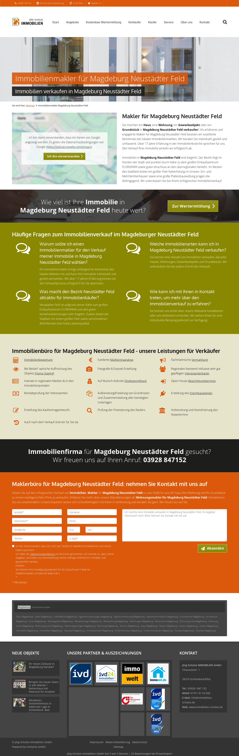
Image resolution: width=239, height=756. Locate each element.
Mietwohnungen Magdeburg (88, 621)
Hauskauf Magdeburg (74, 630)
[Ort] (101, 530)
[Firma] (92, 521)
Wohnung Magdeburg (107, 625)
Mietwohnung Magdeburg (115, 621)
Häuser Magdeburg (168, 625)
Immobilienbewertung (38, 360)
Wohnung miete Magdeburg (193, 621)
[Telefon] (37, 538)
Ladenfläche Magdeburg (65, 616)
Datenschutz (139, 742)
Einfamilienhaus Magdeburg (128, 630)
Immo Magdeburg (37, 621)
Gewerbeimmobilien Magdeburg (162, 616)
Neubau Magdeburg (184, 630)
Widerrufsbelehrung (118, 742)
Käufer (152, 22)
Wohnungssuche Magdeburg (49, 625)
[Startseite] (27, 21)
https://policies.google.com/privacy (69, 147)
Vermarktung (200, 360)
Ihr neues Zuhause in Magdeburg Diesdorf (41, 665)
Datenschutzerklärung (42, 554)
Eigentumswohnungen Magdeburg (95, 616)
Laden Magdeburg (43, 616)
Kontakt (205, 22)
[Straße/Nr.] (37, 530)
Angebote (72, 22)
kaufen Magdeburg (189, 625)
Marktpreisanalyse (121, 360)
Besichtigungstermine (202, 381)
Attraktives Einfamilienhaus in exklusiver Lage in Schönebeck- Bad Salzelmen (40, 707)
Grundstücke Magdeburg (192, 616)
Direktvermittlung (136, 381)
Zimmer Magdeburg (129, 625)
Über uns (186, 22)
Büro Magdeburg (24, 616)
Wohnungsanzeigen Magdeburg (80, 625)
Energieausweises (201, 393)
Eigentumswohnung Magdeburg (129, 616)
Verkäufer (134, 22)
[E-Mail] (92, 538)
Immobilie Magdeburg (27, 630)
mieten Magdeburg (208, 625)
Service (169, 22)
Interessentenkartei (197, 373)
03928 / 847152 (24, 3)
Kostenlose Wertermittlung (103, 22)
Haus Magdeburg (149, 625)
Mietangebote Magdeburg (60, 621)
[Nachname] (37, 521)
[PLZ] (73, 530)
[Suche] (226, 24)
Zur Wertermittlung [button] (191, 206)
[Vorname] (92, 512)
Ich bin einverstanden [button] (63, 156)
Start (55, 22)
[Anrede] (37, 512)
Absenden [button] (215, 548)
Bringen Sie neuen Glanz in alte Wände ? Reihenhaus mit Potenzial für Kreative (44, 686)
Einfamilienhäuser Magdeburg (158, 630)
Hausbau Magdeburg (206, 630)
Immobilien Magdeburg (51, 630)
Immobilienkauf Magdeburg (99, 630)
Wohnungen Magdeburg (141, 621)
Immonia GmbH (36, 746)
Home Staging (44, 373)
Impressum (96, 742)
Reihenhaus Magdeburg (166, 621)
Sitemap (30, 105)
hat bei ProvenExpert (119, 753)
